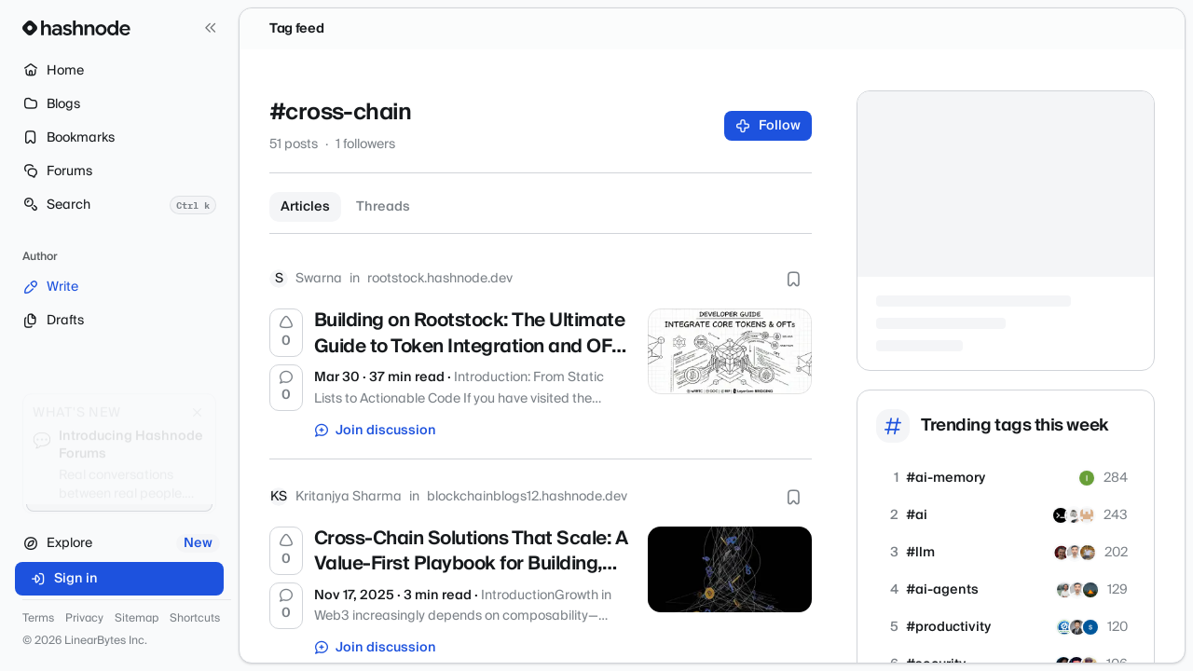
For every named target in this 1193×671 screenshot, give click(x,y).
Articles (305, 207)
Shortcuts (195, 618)
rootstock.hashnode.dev (440, 278)
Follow (768, 126)
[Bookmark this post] (793, 278)
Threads (383, 207)
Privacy (84, 618)
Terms (38, 618)
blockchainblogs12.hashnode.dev (527, 496)
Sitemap (136, 618)
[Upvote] (286, 332)
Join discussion (375, 430)
